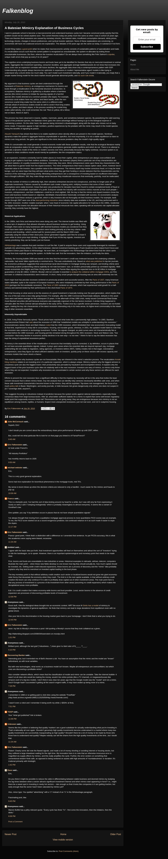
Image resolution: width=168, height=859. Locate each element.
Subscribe (147, 46)
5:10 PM (11, 650)
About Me (134, 69)
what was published (94, 261)
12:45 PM (12, 620)
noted (48, 325)
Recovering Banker (16, 655)
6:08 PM (11, 816)
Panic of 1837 (98, 280)
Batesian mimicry (23, 86)
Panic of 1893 (52, 285)
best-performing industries (47, 200)
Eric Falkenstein (15, 445)
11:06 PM (12, 719)
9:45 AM (11, 439)
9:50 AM (11, 462)
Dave (10, 770)
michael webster (15, 467)
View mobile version (63, 839)
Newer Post (11, 834)
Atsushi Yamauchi (12, 134)
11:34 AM (12, 542)
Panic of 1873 (66, 288)
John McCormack (15, 422)
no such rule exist (85, 75)
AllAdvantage (10, 245)
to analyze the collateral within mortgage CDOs (89, 272)
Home (63, 834)
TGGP (10, 712)
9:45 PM (11, 801)
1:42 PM (11, 765)
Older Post (115, 834)
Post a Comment (15, 821)
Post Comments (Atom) (68, 851)
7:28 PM (11, 686)
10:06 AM (12, 493)
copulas (111, 54)
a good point (27, 49)
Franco (11, 498)
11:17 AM (12, 527)
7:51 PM (11, 706)
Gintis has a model (90, 605)
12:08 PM (12, 597)
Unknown (12, 724)
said (31, 322)
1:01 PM (11, 637)
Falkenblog (17, 11)
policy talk (14, 386)
